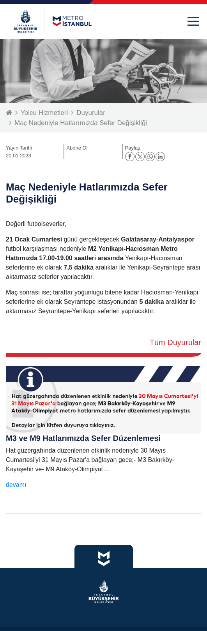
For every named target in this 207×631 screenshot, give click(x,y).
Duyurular (90, 112)
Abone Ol (76, 148)
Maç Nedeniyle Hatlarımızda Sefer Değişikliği (80, 123)
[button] (193, 21)
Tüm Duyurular (175, 342)
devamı (16, 484)
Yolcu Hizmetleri (44, 112)
